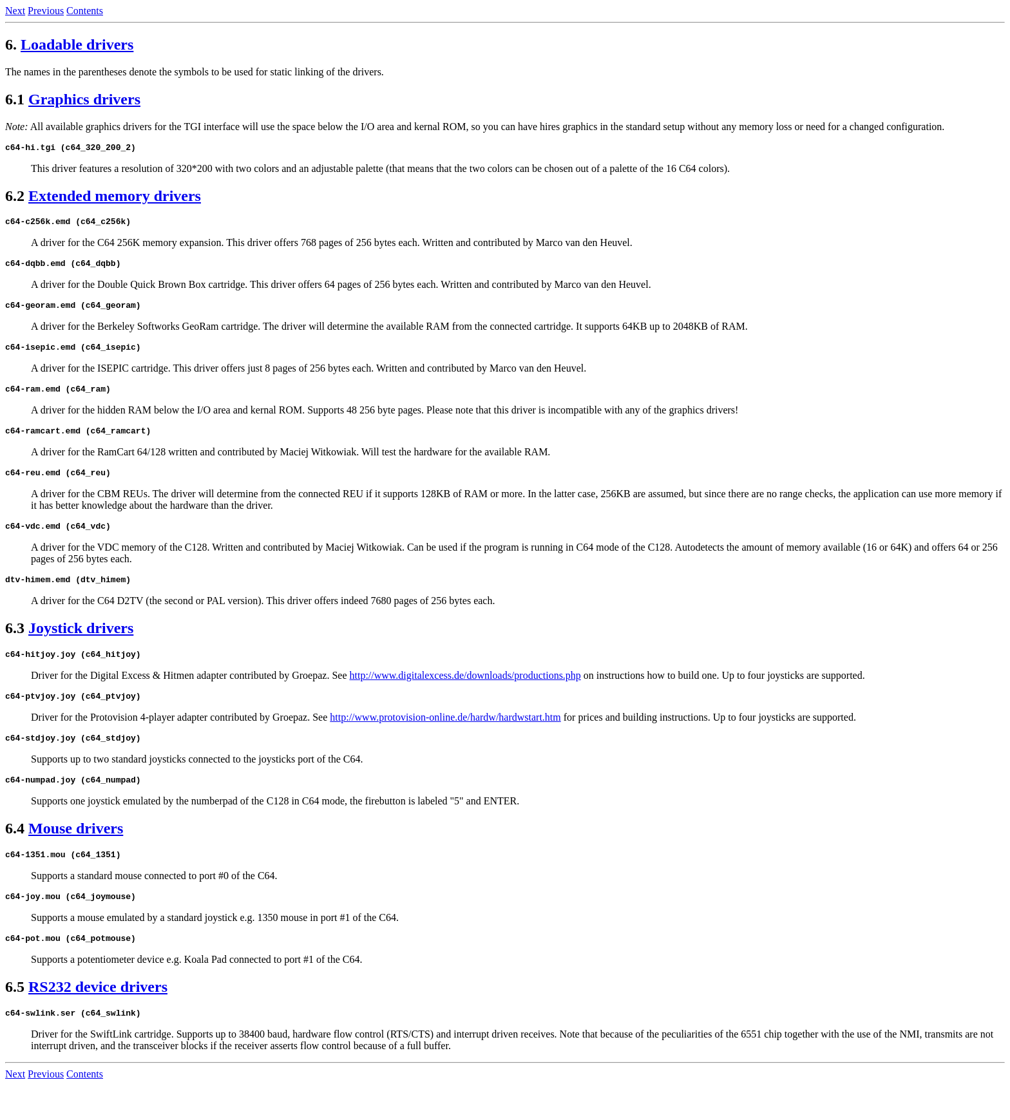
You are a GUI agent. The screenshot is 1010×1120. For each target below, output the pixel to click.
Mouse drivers (75, 855)
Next (15, 10)
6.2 (14, 197)
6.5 (14, 1019)
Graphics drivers (84, 99)
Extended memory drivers (114, 197)
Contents (84, 10)
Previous (46, 10)
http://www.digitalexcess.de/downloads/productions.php (465, 696)
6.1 (14, 99)
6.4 (14, 855)
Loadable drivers (77, 44)
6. (11, 44)
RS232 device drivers (97, 1019)
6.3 (14, 647)
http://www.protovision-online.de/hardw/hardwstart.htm (445, 740)
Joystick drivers (80, 647)
